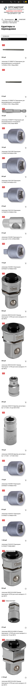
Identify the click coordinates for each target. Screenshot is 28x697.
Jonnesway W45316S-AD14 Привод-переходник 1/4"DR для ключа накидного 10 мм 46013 (13, 316)
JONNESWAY (22, 19)
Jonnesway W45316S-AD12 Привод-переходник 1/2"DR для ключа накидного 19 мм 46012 (13, 366)
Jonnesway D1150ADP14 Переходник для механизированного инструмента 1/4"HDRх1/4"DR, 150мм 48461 (12, 63)
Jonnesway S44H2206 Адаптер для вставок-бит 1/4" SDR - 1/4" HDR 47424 (13, 455)
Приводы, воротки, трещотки (11, 21)
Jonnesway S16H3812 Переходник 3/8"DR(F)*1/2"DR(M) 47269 (11, 268)
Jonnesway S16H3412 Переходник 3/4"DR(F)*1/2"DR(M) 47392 (11, 514)
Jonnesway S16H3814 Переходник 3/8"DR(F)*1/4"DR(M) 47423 (11, 484)
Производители (9, 19)
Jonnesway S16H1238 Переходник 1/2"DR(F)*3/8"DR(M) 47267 (11, 181)
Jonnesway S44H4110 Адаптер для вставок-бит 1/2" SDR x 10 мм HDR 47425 (13, 407)
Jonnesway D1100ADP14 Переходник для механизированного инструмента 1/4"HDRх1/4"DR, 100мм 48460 (12, 102)
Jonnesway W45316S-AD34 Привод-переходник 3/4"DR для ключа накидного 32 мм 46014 (13, 683)
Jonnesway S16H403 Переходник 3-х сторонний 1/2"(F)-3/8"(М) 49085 (11, 238)
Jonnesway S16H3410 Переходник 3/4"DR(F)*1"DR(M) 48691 (11, 545)
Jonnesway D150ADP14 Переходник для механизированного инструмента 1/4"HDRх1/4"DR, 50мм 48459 (12, 121)
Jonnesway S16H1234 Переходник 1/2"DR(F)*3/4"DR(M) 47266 (11, 211)
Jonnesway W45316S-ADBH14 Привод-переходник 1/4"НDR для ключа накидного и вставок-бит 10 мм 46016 (13, 633)
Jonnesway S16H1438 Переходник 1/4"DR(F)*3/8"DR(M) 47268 (11, 152)
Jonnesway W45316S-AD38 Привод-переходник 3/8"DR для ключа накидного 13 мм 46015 (13, 594)
